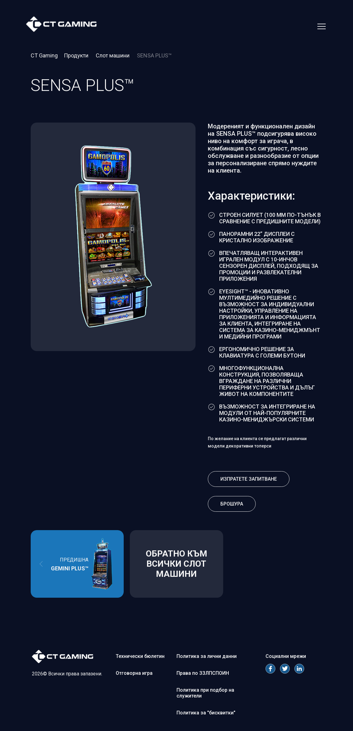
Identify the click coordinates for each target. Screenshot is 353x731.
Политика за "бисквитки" (206, 713)
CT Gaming (44, 55)
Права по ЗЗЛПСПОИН (203, 673)
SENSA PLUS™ (154, 55)
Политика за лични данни (207, 656)
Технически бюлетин (140, 656)
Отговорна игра (134, 673)
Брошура (231, 504)
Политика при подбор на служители (205, 693)
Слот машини (113, 55)
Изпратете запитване (248, 479)
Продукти (77, 55)
